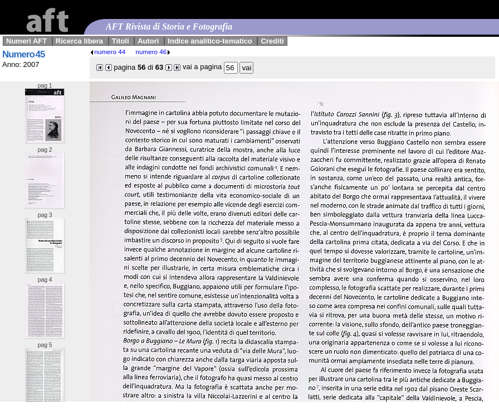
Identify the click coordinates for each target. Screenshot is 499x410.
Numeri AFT (26, 41)
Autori (148, 41)
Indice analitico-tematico (210, 41)
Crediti (272, 41)
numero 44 (107, 51)
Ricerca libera (79, 41)
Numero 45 (23, 54)
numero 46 (153, 51)
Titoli (120, 41)
